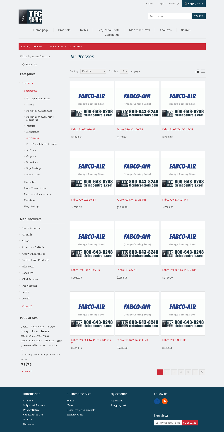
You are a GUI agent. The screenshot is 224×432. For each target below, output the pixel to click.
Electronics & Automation (38, 194)
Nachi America (31, 228)
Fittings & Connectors (38, 98)
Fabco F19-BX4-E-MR (174, 340)
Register (150, 3)
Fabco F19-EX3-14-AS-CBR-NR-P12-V (91, 342)
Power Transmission (35, 188)
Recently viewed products (81, 409)
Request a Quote (108, 30)
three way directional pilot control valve (41, 357)
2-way (24, 326)
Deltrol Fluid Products (35, 260)
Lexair (26, 298)
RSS (165, 401)
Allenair (27, 234)
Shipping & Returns (34, 405)
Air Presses (32, 137)
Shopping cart (118, 405)
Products (64, 30)
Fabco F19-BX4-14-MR (175, 199)
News (84, 30)
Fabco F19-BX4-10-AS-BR (85, 270)
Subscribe (189, 422)
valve (26, 364)
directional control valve (35, 335)
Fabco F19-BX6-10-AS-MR (131, 199)
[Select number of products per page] (124, 71)
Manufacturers (139, 30)
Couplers (31, 156)
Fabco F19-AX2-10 (127, 270)
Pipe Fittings (33, 168)
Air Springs (32, 131)
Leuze (25, 292)
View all (27, 306)
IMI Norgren (29, 285)
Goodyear (27, 272)
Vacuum (30, 125)
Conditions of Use (33, 414)
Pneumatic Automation (39, 110)
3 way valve (37, 326)
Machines (29, 200)
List (203, 71)
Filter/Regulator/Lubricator (41, 144)
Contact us (112, 34)
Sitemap (28, 400)
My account (117, 400)
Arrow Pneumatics (33, 253)
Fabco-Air (31, 64)
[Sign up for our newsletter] (168, 422)
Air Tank (31, 150)
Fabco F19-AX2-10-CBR (130, 129)
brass (45, 331)
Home (24, 46)
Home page (41, 30)
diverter (49, 340)
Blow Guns (32, 162)
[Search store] (170, 16)
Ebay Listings (31, 206)
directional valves (31, 340)
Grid (197, 71)
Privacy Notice (31, 409)
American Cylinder (34, 247)
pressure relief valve (33, 345)
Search (198, 16)
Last (202, 372)
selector (52, 345)
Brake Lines (33, 174)
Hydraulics (30, 182)
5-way (34, 331)
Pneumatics (30, 90)
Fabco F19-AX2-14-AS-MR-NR (179, 270)
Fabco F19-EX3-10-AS (83, 129)
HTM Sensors (30, 279)
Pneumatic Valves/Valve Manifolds (40, 118)
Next (195, 372)
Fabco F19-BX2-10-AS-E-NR (177, 129)
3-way (51, 326)
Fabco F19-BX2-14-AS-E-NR (132, 340)
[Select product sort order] (93, 71)
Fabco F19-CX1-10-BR (83, 199)
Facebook (157, 401)
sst (22, 350)
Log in (161, 3)
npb (59, 340)
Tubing (30, 104)
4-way (24, 331)
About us (165, 30)
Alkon (25, 241)
